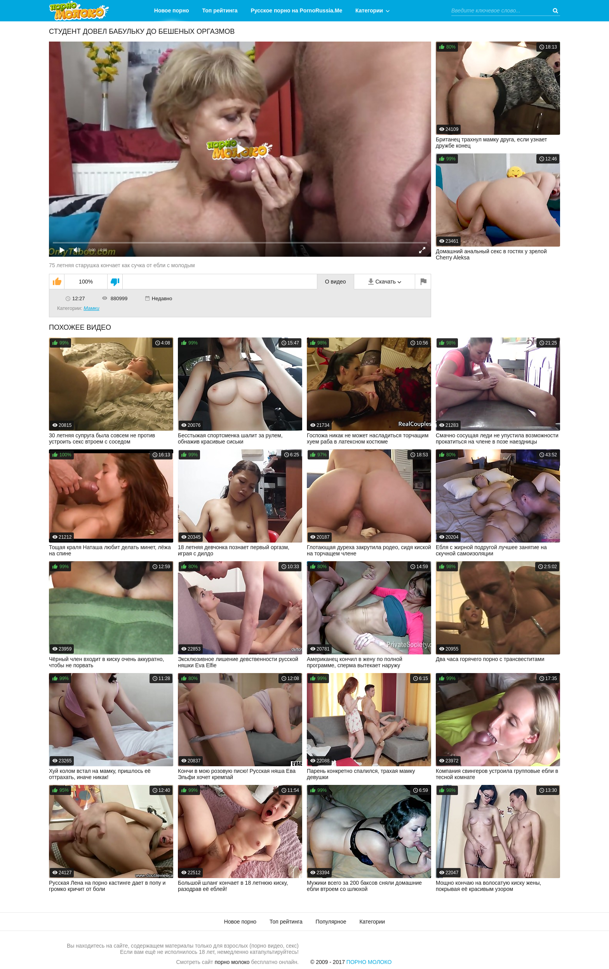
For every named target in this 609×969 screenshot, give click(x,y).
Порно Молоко (369, 962)
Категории (369, 10)
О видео (335, 281)
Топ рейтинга (220, 10)
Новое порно (171, 10)
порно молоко (232, 962)
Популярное (331, 922)
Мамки (91, 308)
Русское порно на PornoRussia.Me (297, 10)
